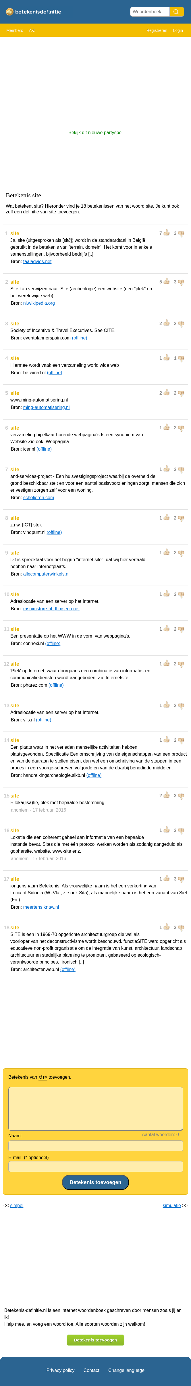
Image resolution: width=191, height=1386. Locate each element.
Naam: (15, 1135)
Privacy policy (61, 1370)
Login (178, 30)
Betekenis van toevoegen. (39, 1077)
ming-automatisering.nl (46, 407)
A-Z (32, 30)
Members (14, 30)
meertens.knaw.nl (41, 907)
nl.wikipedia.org (39, 303)
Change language (126, 1370)
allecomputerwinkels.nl (46, 574)
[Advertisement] (95, 80)
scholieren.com (38, 497)
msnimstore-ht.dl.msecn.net (51, 608)
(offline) (79, 337)
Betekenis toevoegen (95, 1339)
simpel (16, 1205)
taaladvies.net (37, 261)
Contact (91, 1370)
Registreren (156, 30)
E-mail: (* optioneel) (28, 1157)
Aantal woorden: (158, 1134)
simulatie (172, 1205)
